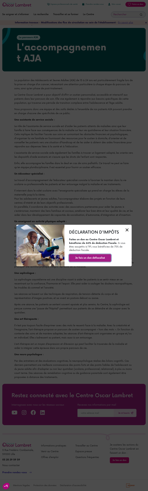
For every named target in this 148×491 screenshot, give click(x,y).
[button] (6, 486)
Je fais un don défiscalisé (90, 258)
